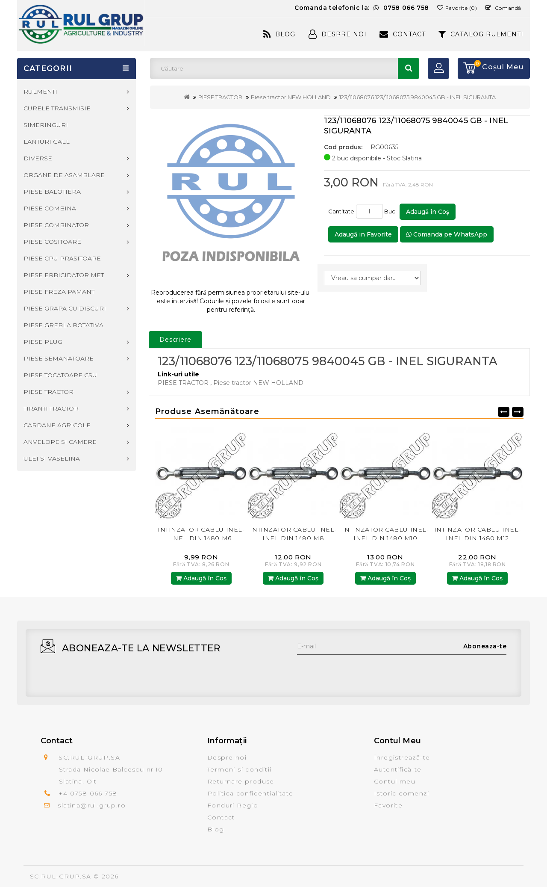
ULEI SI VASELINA (52, 458)
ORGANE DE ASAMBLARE (64, 175)
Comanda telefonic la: (361, 8)
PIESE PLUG (43, 342)
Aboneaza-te (485, 646)
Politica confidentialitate (250, 793)
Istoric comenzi (401, 793)
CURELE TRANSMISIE (57, 108)
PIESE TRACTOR (220, 97)
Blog (279, 34)
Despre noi (227, 757)
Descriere (175, 339)
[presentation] (362, 671)
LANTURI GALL (47, 141)
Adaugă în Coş (427, 212)
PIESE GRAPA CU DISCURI (65, 308)
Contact (402, 34)
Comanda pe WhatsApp (446, 234)
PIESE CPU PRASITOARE (62, 258)
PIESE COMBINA (50, 208)
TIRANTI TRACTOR (51, 408)
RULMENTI (40, 91)
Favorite (388, 805)
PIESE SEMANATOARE (59, 358)
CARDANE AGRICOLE (57, 425)
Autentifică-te (398, 769)
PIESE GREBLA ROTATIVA (63, 325)
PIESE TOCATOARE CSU (60, 375)
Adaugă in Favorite (363, 234)
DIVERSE (38, 158)
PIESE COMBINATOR (56, 225)
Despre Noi (338, 34)
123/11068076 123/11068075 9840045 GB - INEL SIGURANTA (417, 97)
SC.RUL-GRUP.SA (60, 876)
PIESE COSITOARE (52, 241)
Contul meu (394, 781)
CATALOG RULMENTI (480, 34)
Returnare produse (240, 781)
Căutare (408, 68)
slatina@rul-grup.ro (92, 805)
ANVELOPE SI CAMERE (60, 442)
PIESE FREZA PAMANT (59, 292)
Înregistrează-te (402, 757)
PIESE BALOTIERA (52, 191)
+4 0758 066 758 (88, 793)
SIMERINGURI (46, 125)
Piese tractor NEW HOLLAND (291, 97)
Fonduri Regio (232, 805)
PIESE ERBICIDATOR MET (64, 275)
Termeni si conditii (239, 769)
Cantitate (341, 211)
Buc (391, 211)
